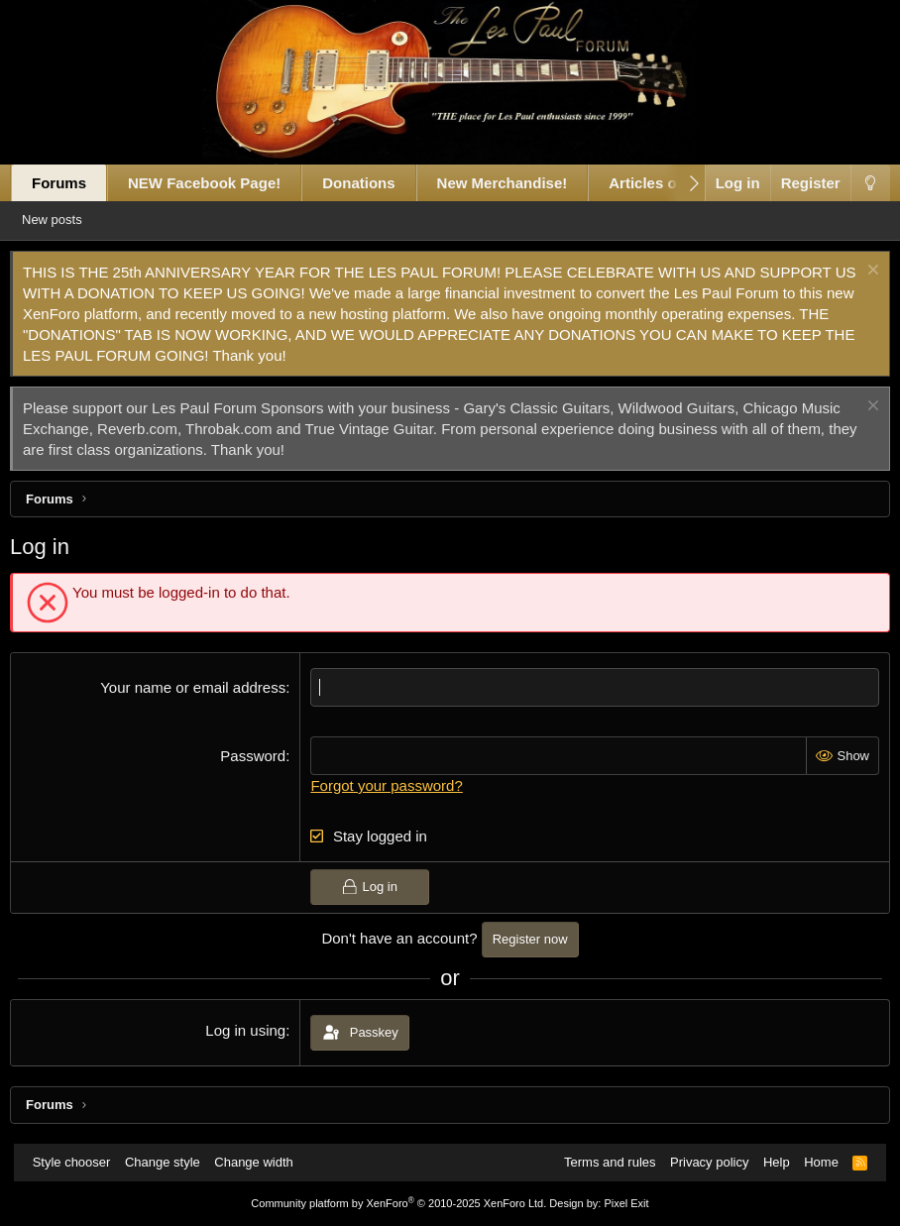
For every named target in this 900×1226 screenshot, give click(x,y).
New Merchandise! (515, 182)
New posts (76, 219)
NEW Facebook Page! (218, 182)
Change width (263, 1162)
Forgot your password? (391, 785)
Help (766, 1162)
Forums (73, 182)
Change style (172, 1162)
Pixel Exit (626, 1203)
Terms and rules (599, 1162)
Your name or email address (197, 687)
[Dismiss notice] (856, 272)
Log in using (250, 1030)
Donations (372, 182)
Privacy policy (699, 1162)
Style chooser (82, 1162)
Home (811, 1162)
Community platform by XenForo (398, 1203)
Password (257, 755)
